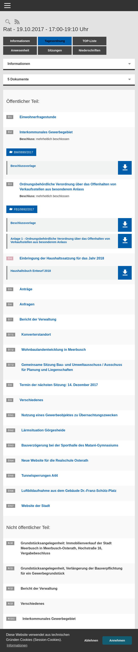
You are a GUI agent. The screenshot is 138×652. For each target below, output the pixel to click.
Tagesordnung (55, 41)
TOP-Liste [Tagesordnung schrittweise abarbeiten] (89, 41)
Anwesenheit (20, 50)
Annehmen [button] (117, 640)
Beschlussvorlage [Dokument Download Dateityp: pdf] (23, 166)
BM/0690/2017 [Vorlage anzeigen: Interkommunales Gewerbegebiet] (23, 152)
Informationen (20, 41)
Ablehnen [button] (91, 640)
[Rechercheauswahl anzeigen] (7, 22)
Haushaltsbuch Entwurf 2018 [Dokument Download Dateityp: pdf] (31, 270)
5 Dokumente (18, 79)
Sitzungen (55, 50)
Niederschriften (89, 50)
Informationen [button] (17, 645)
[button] (125, 168)
